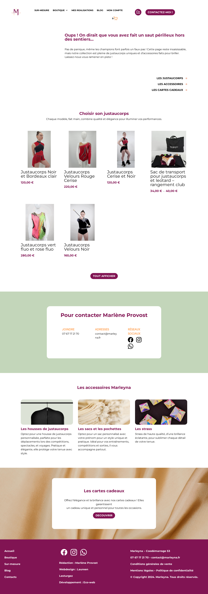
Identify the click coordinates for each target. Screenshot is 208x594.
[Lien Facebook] (131, 341)
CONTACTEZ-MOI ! (160, 12)
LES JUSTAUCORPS (170, 78)
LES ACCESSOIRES (170, 84)
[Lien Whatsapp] (83, 552)
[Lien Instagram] (139, 341)
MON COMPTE (115, 10)
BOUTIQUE (59, 10)
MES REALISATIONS (82, 10)
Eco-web (89, 582)
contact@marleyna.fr (165, 557)
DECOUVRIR (104, 515)
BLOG (100, 10)
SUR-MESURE (41, 10)
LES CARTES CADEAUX (167, 89)
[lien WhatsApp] (130, 348)
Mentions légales (142, 570)
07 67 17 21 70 (70, 333)
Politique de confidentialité (174, 570)
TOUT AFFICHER (104, 276)
